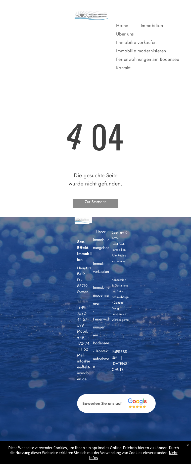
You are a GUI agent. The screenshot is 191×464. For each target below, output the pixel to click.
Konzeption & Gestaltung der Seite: (120, 285)
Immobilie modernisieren (101, 295)
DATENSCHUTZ (119, 366)
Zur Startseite (95, 202)
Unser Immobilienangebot (101, 239)
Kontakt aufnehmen (101, 359)
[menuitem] (128, 27)
